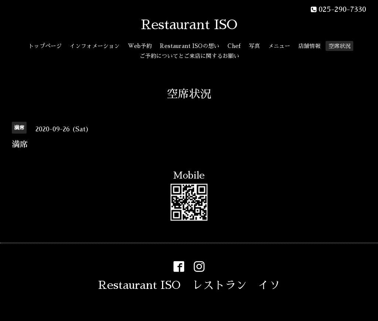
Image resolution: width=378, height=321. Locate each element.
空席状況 (340, 46)
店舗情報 (309, 46)
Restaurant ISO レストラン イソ (189, 285)
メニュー (279, 46)
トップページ (45, 46)
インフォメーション (95, 46)
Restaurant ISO (189, 24)
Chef (234, 46)
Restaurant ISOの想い (189, 46)
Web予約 (140, 46)
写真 (254, 46)
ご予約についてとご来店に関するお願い (189, 56)
